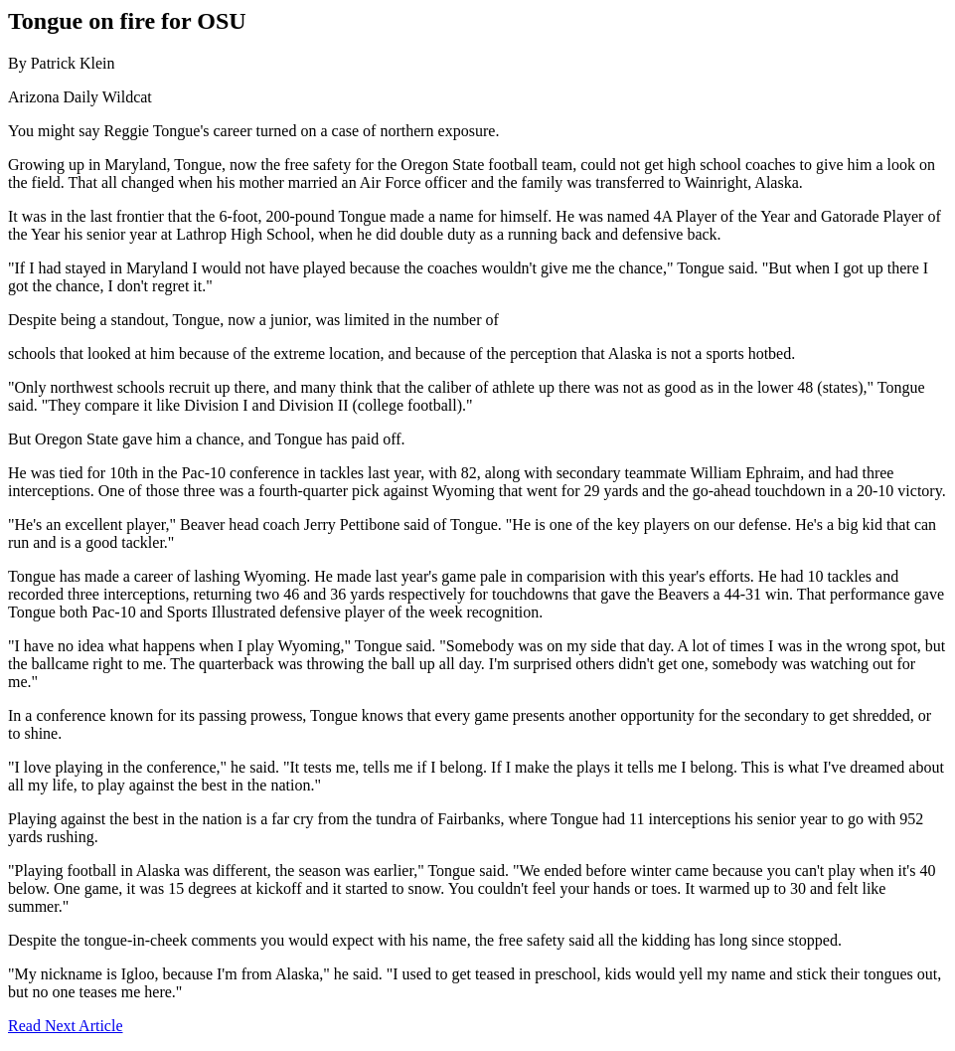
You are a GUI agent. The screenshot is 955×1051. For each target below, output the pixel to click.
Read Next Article (65, 1025)
